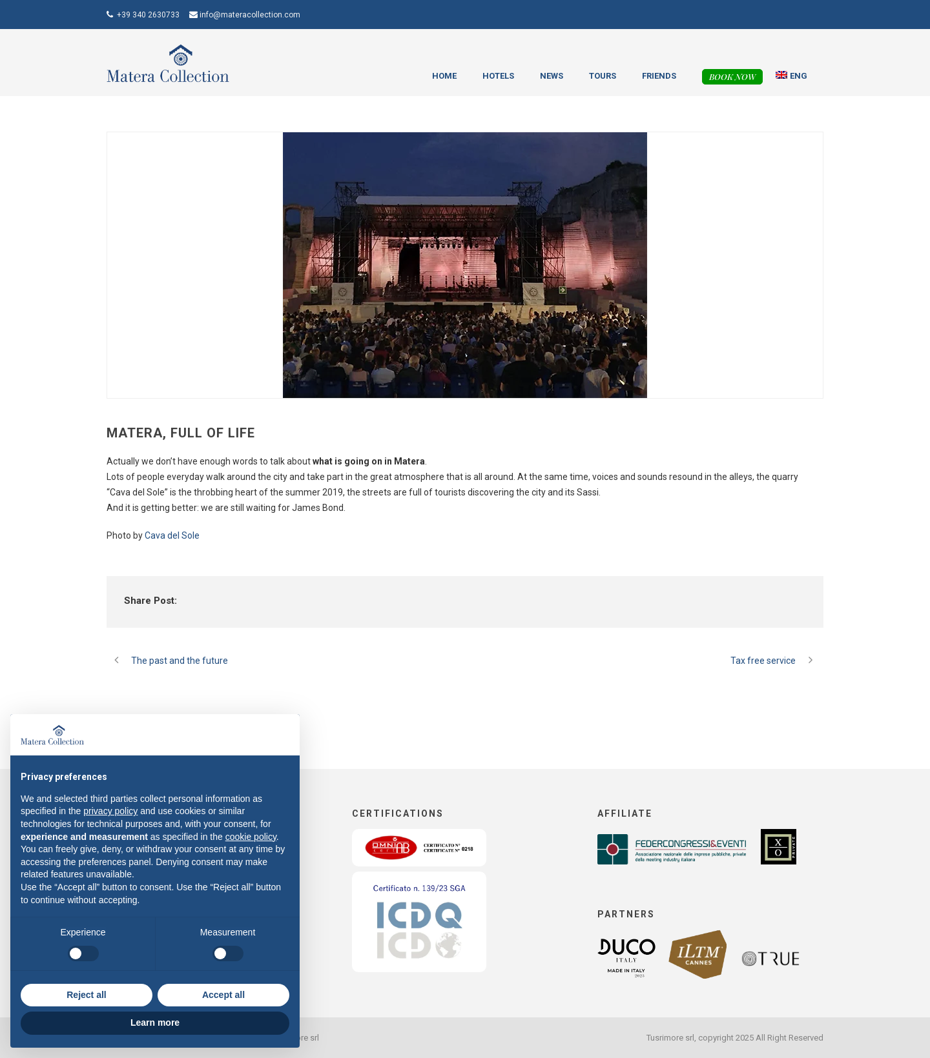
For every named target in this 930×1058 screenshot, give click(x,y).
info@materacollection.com (250, 14)
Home (444, 76)
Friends (659, 76)
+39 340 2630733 (148, 14)
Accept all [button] (223, 995)
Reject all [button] (86, 995)
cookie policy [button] (250, 837)
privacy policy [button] (110, 811)
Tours (602, 76)
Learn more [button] (155, 1022)
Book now (732, 76)
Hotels (498, 76)
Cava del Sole (172, 535)
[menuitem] (792, 76)
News (551, 76)
